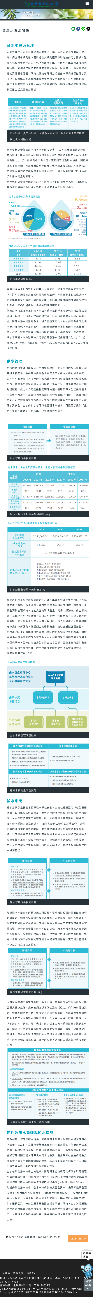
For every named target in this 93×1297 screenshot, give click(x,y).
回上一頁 (76, 1238)
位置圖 (6, 1273)
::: (3, 1268)
